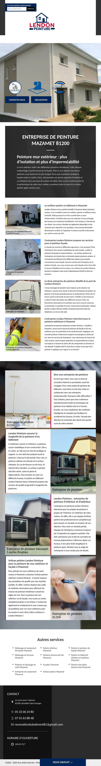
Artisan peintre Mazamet (53, 671)
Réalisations (41, 100)
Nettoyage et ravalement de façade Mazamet (25, 649)
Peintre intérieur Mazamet (50, 649)
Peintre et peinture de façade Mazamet (80, 649)
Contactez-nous (17, 100)
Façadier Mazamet (51, 664)
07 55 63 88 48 (39, 1)
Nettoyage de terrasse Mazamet (24, 656)
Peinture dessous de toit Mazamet (53, 656)
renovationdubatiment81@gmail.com (74, 1)
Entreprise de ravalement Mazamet (26, 672)
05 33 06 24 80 (14, 1)
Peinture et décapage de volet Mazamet (25, 665)
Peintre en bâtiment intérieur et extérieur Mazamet (80, 657)
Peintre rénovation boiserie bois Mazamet (80, 665)
